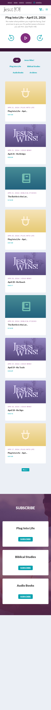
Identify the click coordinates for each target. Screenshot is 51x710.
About (10, 2)
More (25, 470)
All (17, 60)
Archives (33, 73)
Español (39, 2)
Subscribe (25, 539)
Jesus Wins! (29, 60)
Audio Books (18, 73)
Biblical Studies (33, 66)
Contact (29, 2)
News (16, 2)
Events (21, 2)
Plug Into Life (15, 66)
